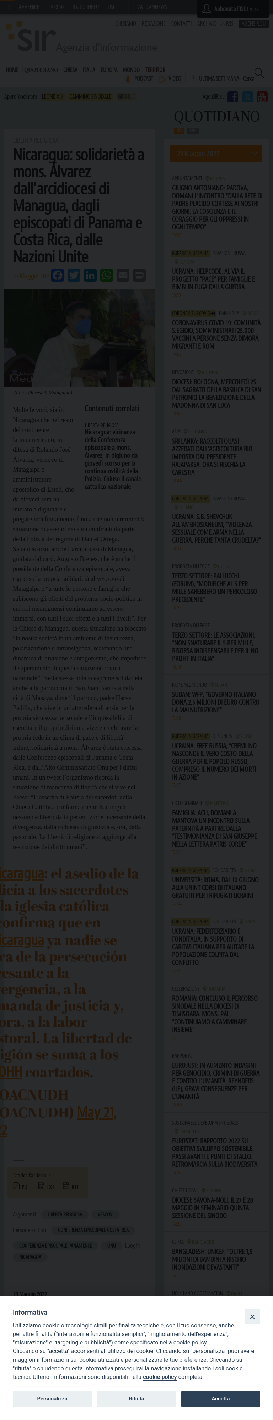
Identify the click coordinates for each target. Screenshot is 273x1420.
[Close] (252, 1316)
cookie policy (160, 1377)
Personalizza (52, 1399)
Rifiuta (136, 1399)
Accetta (221, 1399)
